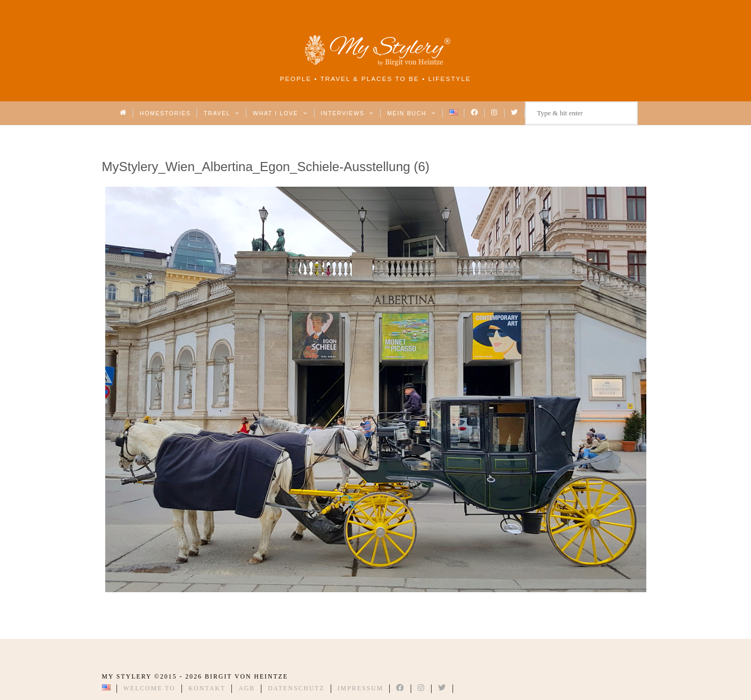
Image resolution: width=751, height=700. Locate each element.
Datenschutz (296, 688)
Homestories (165, 113)
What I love (280, 113)
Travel (221, 113)
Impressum (361, 688)
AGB (246, 688)
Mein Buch (411, 113)
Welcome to (149, 688)
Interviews (347, 113)
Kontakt (207, 688)
